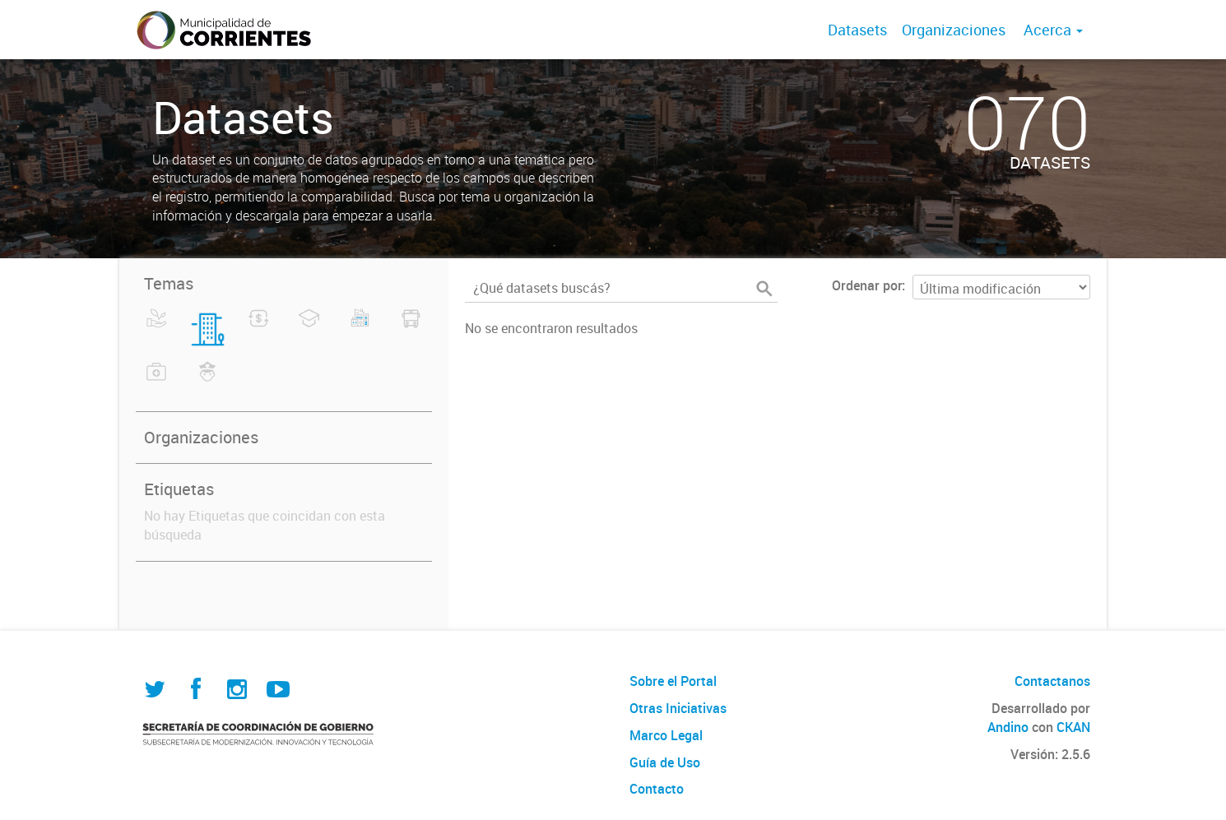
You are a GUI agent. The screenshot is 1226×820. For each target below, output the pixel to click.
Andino (1008, 727)
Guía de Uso (664, 762)
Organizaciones (953, 29)
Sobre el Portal (673, 681)
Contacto (656, 789)
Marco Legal (666, 735)
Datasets (857, 29)
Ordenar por (867, 285)
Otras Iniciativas (678, 708)
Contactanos (1052, 681)
